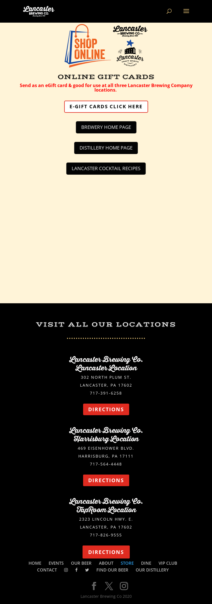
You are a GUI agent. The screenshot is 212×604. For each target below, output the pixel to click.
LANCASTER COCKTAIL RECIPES (106, 168)
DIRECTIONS (106, 409)
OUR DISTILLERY (152, 570)
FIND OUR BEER (112, 570)
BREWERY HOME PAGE (106, 127)
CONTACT (47, 570)
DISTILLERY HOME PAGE (106, 148)
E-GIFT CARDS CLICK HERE (106, 106)
